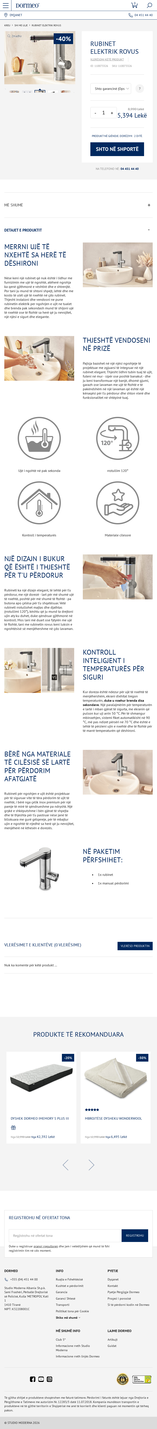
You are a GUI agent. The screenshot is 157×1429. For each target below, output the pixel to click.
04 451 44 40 (144, 15)
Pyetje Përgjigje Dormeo (124, 1292)
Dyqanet (16, 15)
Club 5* (61, 1340)
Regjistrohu (135, 1235)
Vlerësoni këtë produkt (107, 59)
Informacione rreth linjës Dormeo (78, 1356)
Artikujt (113, 1340)
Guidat (112, 1346)
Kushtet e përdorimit (69, 1286)
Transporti (62, 1305)
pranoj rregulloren (46, 1246)
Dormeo (11, 1271)
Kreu (7, 25)
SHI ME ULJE (21, 25)
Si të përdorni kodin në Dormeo (128, 1305)
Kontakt (113, 1286)
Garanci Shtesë (65, 1298)
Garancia (61, 1292)
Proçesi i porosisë (119, 1298)
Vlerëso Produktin (135, 946)
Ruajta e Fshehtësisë (69, 1279)
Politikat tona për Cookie (72, 1311)
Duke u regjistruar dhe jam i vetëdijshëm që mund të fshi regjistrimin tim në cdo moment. (59, 1248)
